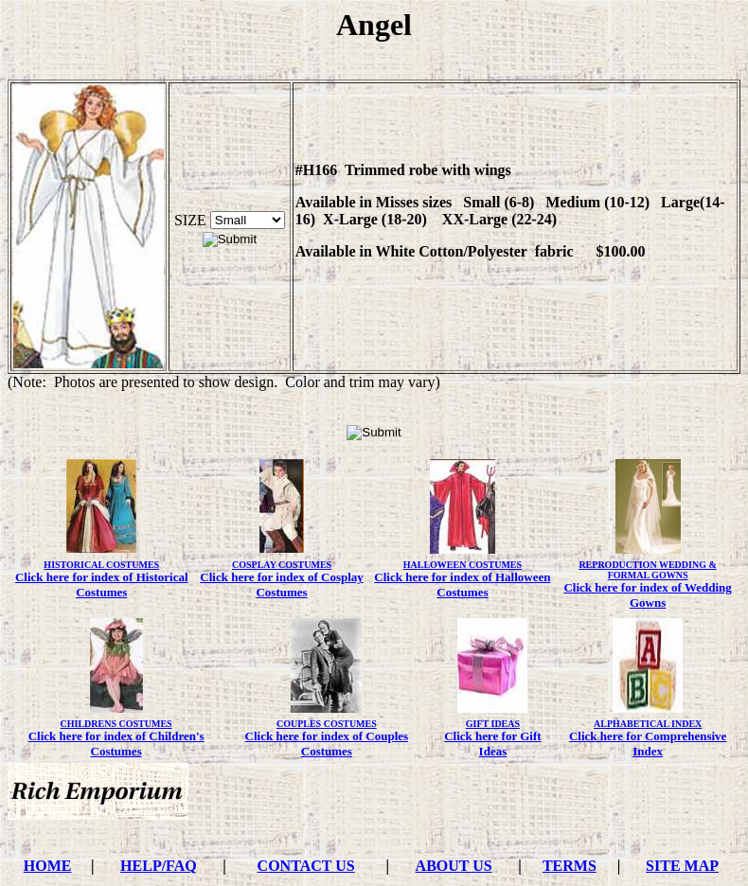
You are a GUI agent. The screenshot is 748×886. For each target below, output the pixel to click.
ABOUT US (454, 866)
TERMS (570, 866)
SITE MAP (682, 866)
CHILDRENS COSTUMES (116, 723)
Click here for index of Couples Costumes (327, 743)
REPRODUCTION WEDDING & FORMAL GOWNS (647, 569)
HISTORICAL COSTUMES (101, 564)
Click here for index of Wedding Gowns (647, 595)
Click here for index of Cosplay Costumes (282, 584)
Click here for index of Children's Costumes (116, 743)
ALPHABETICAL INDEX (648, 723)
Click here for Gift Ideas (492, 743)
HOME (48, 866)
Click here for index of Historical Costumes (101, 584)
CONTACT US (306, 866)
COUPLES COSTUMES (326, 723)
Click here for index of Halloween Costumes (462, 584)
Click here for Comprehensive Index (647, 743)
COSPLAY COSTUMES (281, 564)
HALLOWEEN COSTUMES (462, 564)
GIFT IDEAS (493, 723)
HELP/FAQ (158, 866)
